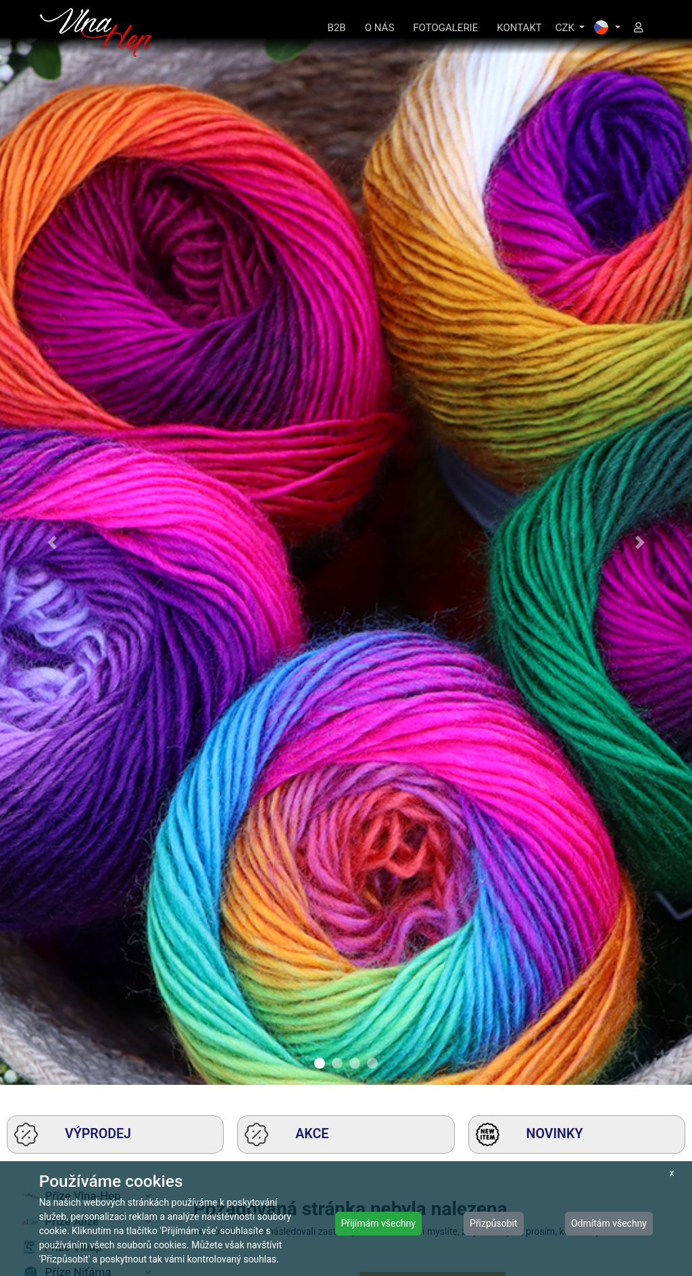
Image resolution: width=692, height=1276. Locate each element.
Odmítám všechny (609, 1223)
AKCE (286, 1134)
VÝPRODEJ (72, 1134)
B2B (337, 28)
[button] (52, 542)
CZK (566, 28)
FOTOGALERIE (445, 28)
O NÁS (380, 28)
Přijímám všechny (378, 1223)
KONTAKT (519, 28)
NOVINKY (529, 1134)
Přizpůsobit (494, 1223)
